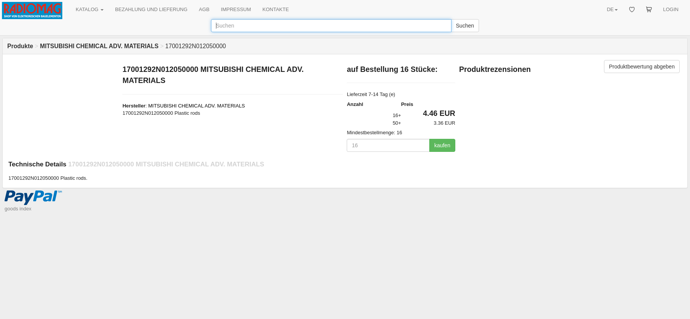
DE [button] (612, 9)
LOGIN (671, 9)
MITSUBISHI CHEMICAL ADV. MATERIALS (196, 106)
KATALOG (90, 9)
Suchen (465, 26)
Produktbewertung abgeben (642, 66)
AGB (204, 9)
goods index (18, 209)
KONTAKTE (276, 9)
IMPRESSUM (236, 9)
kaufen (442, 145)
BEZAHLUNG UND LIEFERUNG (151, 9)
